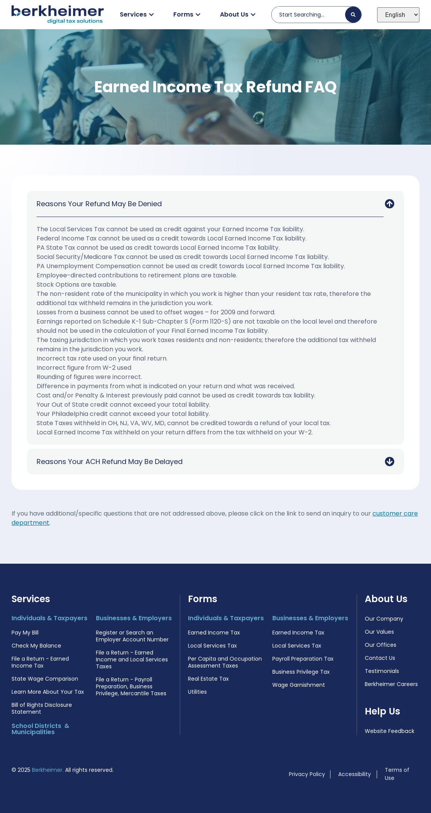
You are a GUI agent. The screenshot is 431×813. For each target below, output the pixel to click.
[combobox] (311, 15)
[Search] (353, 15)
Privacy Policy (307, 774)
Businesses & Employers (134, 618)
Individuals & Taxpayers (49, 618)
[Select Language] (398, 14)
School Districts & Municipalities (40, 728)
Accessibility (354, 774)
